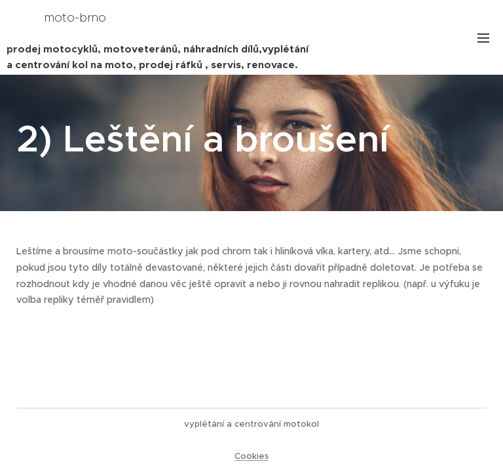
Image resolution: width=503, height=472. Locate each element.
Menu (483, 38)
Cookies (251, 456)
